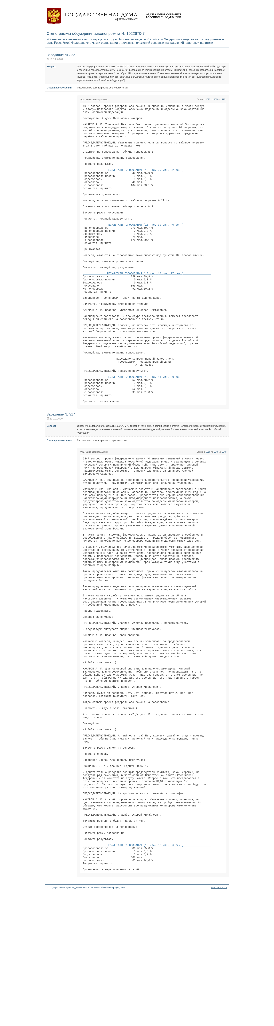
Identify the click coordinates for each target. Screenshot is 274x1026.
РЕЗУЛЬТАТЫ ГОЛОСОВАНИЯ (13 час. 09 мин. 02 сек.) (147, 182)
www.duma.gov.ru (219, 1021)
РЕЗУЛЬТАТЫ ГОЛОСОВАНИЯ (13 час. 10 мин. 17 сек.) (147, 305)
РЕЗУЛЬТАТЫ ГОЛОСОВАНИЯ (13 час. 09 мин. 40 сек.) (147, 247)
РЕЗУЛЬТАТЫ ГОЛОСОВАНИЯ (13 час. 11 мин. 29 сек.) (147, 428)
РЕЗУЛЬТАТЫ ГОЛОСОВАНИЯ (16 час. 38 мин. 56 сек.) (147, 974)
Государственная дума (114, 16)
